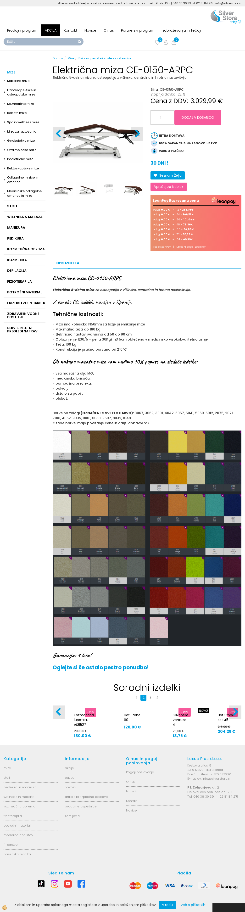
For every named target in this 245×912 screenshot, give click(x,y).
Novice (90, 30)
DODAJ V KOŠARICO (198, 117)
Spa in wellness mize (23, 122)
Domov (58, 58)
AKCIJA (51, 30)
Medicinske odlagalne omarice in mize (24, 193)
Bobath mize (17, 113)
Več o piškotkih (193, 904)
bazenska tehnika (17, 854)
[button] (137, 134)
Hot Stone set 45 (226, 717)
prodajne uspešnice (81, 806)
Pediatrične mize (20, 159)
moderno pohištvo (18, 835)
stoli (7, 777)
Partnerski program (138, 30)
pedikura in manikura (20, 787)
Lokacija (132, 791)
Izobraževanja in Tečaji (181, 30)
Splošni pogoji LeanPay (191, 247)
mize (7, 768)
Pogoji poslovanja (140, 772)
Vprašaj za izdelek (168, 186)
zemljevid (72, 816)
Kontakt (70, 30)
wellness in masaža (19, 797)
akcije (69, 768)
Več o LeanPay (162, 247)
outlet (69, 777)
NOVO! (203, 711)
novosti (70, 787)
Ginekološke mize (21, 140)
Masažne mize (18, 80)
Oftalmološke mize (22, 150)
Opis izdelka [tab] (67, 263)
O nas (109, 30)
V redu (167, 904)
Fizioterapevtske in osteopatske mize (21, 92)
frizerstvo (11, 844)
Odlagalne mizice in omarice (22, 179)
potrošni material (17, 825)
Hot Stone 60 (132, 717)
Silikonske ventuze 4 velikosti (180, 722)
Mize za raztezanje (21, 131)
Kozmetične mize (20, 103)
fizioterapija (13, 816)
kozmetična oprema (19, 806)
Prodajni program (22, 30)
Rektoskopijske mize (23, 168)
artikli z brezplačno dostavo (86, 797)
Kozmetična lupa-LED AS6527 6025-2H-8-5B (84, 725)
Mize (71, 58)
